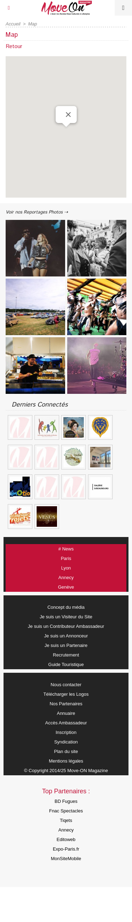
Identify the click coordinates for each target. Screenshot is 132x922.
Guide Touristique (66, 664)
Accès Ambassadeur (66, 722)
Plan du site (66, 751)
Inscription (66, 732)
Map (32, 24)
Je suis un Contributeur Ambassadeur (66, 626)
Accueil (13, 24)
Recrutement (66, 655)
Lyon (66, 568)
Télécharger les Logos (66, 694)
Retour (14, 46)
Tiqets (66, 820)
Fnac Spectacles (66, 810)
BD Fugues (66, 801)
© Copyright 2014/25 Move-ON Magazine (66, 770)
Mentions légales (66, 761)
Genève (66, 587)
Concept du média (66, 607)
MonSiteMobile (66, 858)
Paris (66, 558)
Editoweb (66, 839)
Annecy (66, 577)
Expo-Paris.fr (66, 849)
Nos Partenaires (66, 703)
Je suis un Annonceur (66, 635)
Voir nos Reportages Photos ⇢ (37, 212)
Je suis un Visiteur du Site (66, 616)
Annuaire (66, 713)
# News (66, 549)
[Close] (68, 114)
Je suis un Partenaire (65, 645)
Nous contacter (66, 684)
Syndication (66, 742)
